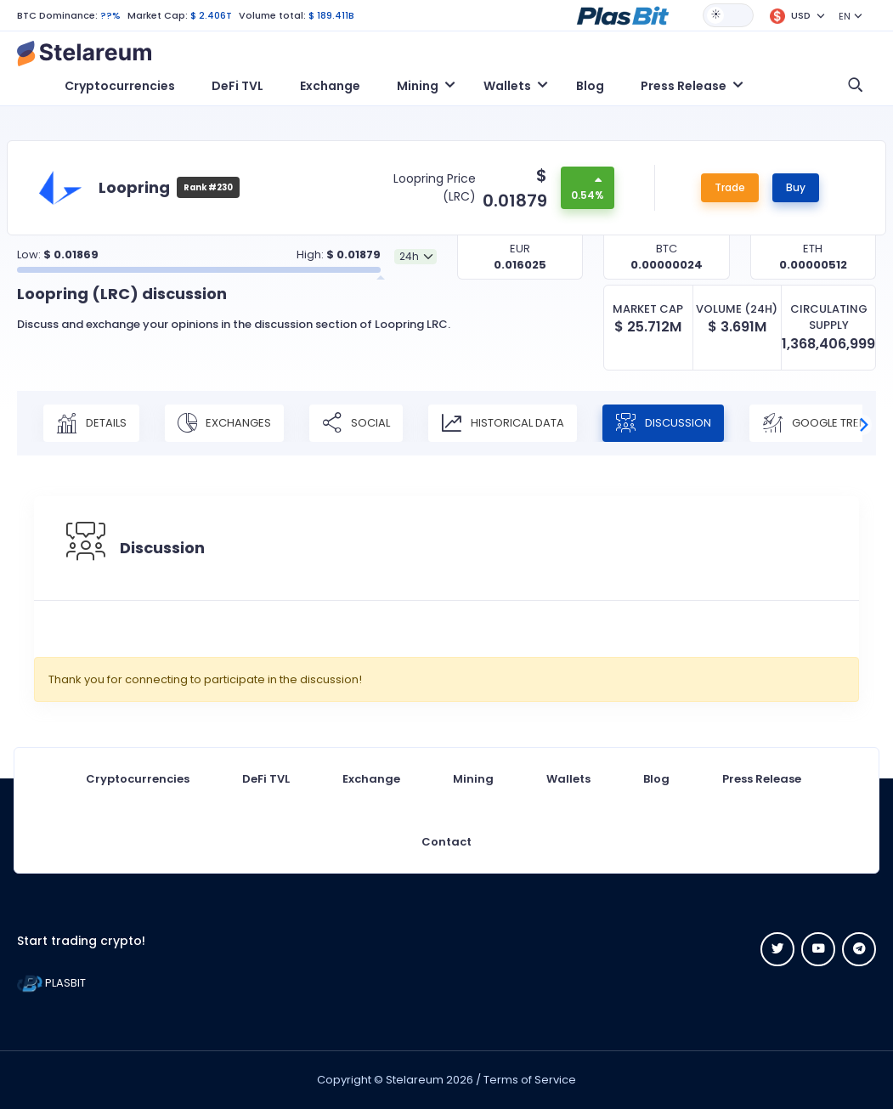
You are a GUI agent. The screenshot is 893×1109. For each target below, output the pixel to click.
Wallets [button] (507, 85)
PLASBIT (51, 983)
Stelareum (415, 1080)
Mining (473, 779)
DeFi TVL (237, 85)
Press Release (761, 779)
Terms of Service (529, 1080)
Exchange (330, 85)
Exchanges (224, 423)
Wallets (568, 779)
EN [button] (845, 16)
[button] (623, 14)
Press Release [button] (683, 85)
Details (91, 423)
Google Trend (818, 423)
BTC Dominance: (57, 15)
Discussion (663, 423)
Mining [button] (417, 85)
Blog (590, 85)
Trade (730, 187)
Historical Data (502, 423)
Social (356, 423)
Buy (795, 187)
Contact (446, 842)
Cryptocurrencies (120, 85)
